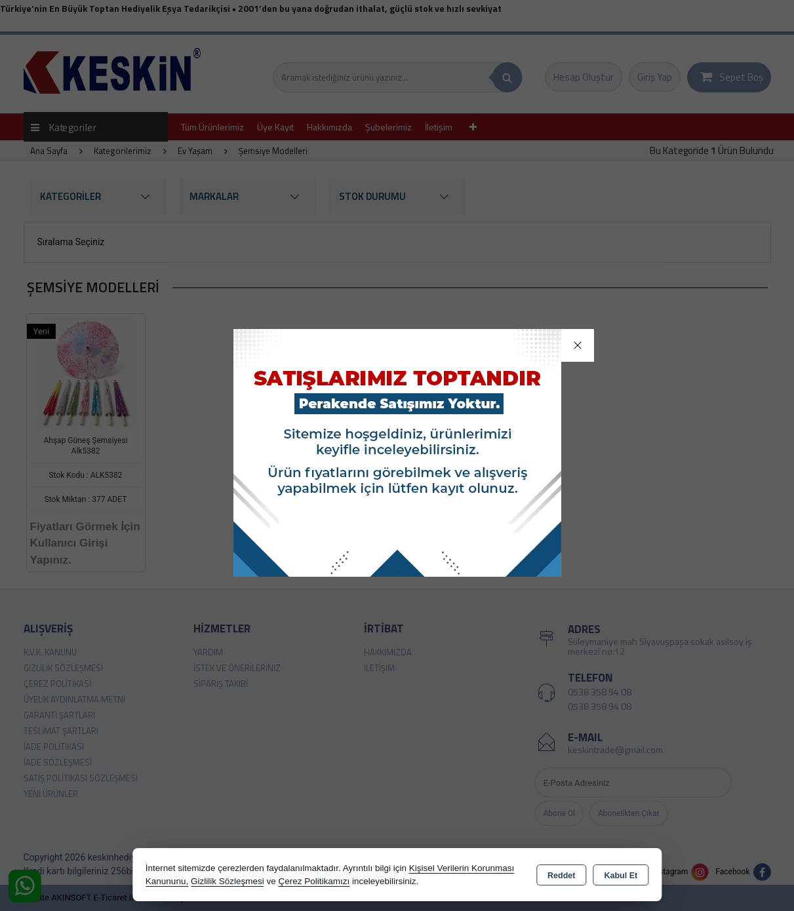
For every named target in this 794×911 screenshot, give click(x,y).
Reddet (561, 875)
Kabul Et (620, 875)
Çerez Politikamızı (313, 881)
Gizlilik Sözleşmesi (227, 881)
